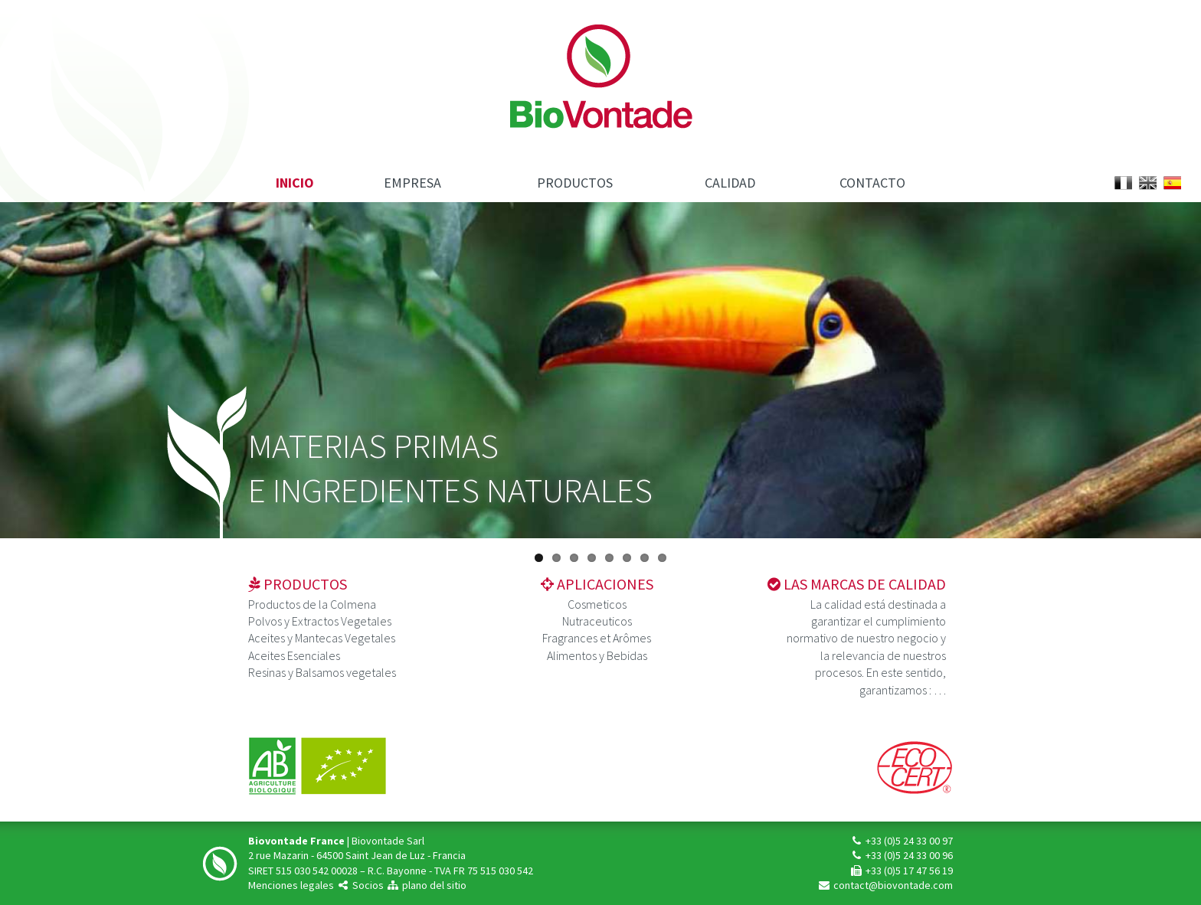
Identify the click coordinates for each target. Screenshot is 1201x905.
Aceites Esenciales (294, 655)
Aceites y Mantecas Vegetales (321, 637)
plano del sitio (426, 885)
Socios (360, 885)
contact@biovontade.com (885, 885)
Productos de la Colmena (312, 604)
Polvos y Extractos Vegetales (319, 621)
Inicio (295, 182)
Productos (575, 182)
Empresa (412, 182)
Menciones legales (291, 885)
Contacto (872, 182)
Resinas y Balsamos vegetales (322, 672)
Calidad (730, 182)
